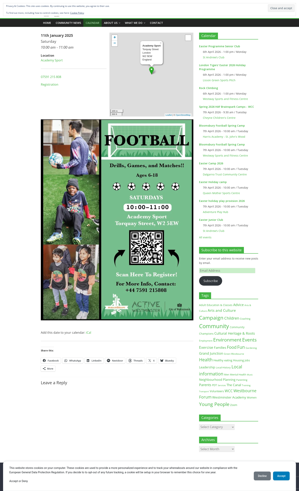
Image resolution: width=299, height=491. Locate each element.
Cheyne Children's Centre (219, 118)
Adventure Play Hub (215, 212)
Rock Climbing (208, 88)
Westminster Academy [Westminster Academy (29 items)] (229, 397)
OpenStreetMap (183, 115)
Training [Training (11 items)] (246, 385)
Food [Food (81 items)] (231, 347)
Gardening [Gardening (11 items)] (251, 347)
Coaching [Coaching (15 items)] (245, 318)
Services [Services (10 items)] (222, 385)
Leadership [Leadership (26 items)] (207, 367)
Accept (281, 475)
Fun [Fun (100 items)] (241, 347)
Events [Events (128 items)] (249, 340)
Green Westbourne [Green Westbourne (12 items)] (234, 353)
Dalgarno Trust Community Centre (225, 174)
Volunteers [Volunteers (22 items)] (217, 391)
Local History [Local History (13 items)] (223, 367)
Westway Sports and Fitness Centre (225, 99)
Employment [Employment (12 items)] (205, 340)
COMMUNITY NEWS (68, 23)
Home (47, 23)
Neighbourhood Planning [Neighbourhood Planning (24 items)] (217, 380)
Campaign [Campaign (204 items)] (211, 317)
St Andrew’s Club (213, 57)
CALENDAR (92, 23)
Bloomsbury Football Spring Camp (222, 125)
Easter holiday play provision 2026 (222, 201)
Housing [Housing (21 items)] (238, 360)
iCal (88, 332)
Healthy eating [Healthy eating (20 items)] (222, 360)
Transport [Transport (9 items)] (204, 391)
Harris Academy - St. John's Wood (224, 136)
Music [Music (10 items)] (250, 374)
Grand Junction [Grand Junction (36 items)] (211, 353)
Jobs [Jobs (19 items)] (247, 360)
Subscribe (210, 281)
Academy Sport (52, 60)
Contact (156, 23)
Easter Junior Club (211, 220)
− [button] (114, 43)
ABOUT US (110, 23)
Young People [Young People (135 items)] (214, 404)
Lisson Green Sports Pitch (219, 80)
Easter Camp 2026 (211, 163)
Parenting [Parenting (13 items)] (241, 380)
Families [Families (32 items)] (220, 347)
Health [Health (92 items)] (206, 360)
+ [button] (114, 38)
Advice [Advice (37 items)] (238, 304)
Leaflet (169, 115)
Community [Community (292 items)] (214, 326)
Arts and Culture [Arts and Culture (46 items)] (222, 310)
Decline (260, 475)
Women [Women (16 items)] (252, 397)
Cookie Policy (77, 12)
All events (205, 237)
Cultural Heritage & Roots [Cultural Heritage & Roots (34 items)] (234, 333)
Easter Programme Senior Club (219, 46)
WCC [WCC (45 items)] (229, 390)
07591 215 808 (51, 77)
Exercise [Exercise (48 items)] (206, 347)
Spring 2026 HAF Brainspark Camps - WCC (226, 106)
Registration (49, 84)
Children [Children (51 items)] (231, 318)
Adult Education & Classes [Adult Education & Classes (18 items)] (215, 305)
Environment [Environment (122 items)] (227, 340)
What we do (133, 23)
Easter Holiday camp (213, 182)
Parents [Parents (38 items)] (205, 385)
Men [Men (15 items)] (226, 374)
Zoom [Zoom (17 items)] (233, 405)
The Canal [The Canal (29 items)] (234, 385)
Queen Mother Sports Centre (221, 193)
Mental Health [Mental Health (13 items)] (238, 374)
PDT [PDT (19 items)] (214, 385)
